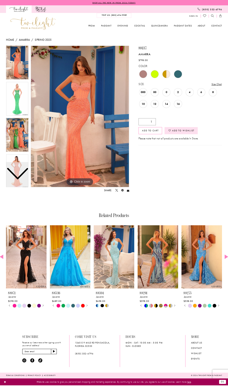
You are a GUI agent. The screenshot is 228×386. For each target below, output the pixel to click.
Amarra (24, 40)
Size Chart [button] (216, 84)
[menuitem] (19, 9)
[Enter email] (41, 352)
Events (195, 359)
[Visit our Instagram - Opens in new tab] (24, 361)
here (189, 382)
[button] (193, 16)
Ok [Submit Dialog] (222, 382)
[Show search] (213, 16)
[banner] (33, 23)
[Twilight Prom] (19, 9)
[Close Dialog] (5, 382)
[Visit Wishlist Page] (205, 16)
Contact (196, 348)
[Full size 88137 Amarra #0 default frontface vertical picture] (80, 116)
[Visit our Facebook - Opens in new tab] (32, 361)
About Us (196, 342)
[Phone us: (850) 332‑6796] (209, 9)
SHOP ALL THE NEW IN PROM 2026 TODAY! (114, 2)
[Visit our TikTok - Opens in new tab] (40, 361)
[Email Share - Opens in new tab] (128, 191)
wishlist (196, 353)
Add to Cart (151, 131)
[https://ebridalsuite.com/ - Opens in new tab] (40, 9)
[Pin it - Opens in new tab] (122, 190)
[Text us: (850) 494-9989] (114, 15)
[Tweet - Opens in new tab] (116, 190)
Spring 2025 (43, 40)
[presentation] (26, 257)
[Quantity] (147, 122)
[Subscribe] (57, 352)
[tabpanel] (80, 116)
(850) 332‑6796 (84, 353)
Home (10, 40)
